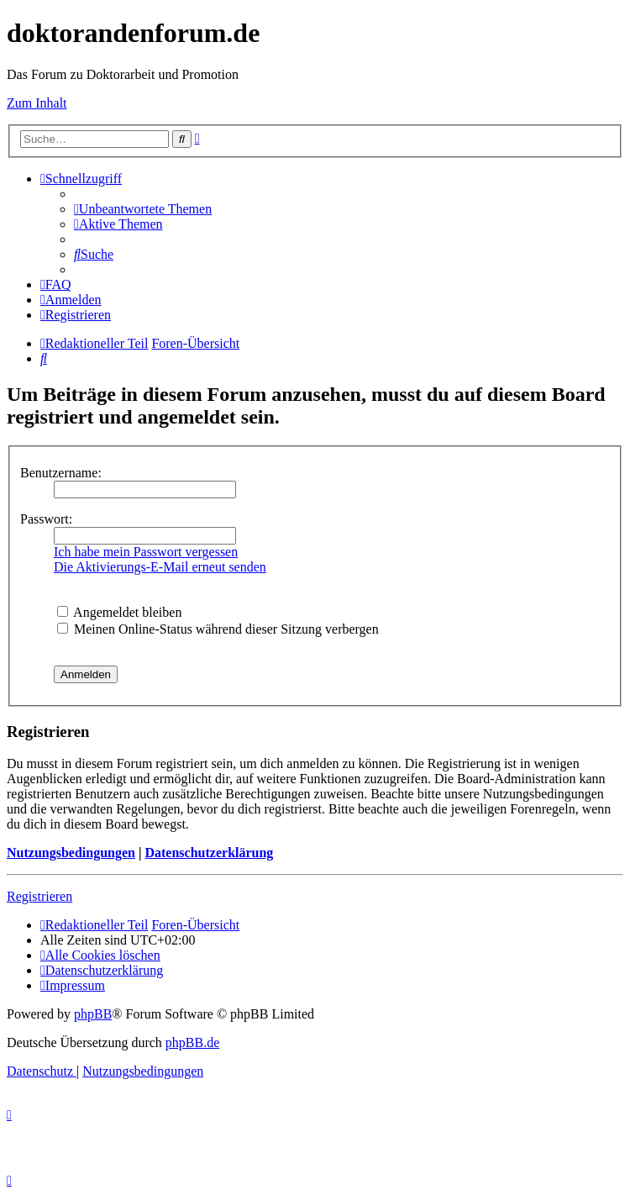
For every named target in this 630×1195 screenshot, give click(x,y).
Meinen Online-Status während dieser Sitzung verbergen (218, 629)
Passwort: (46, 519)
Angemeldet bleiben (119, 612)
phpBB (93, 1014)
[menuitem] (143, 209)
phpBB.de (192, 1042)
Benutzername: (61, 473)
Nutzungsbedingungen (71, 852)
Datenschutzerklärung (208, 852)
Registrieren (39, 896)
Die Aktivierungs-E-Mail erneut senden (160, 567)
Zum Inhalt (37, 103)
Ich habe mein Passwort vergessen (146, 552)
